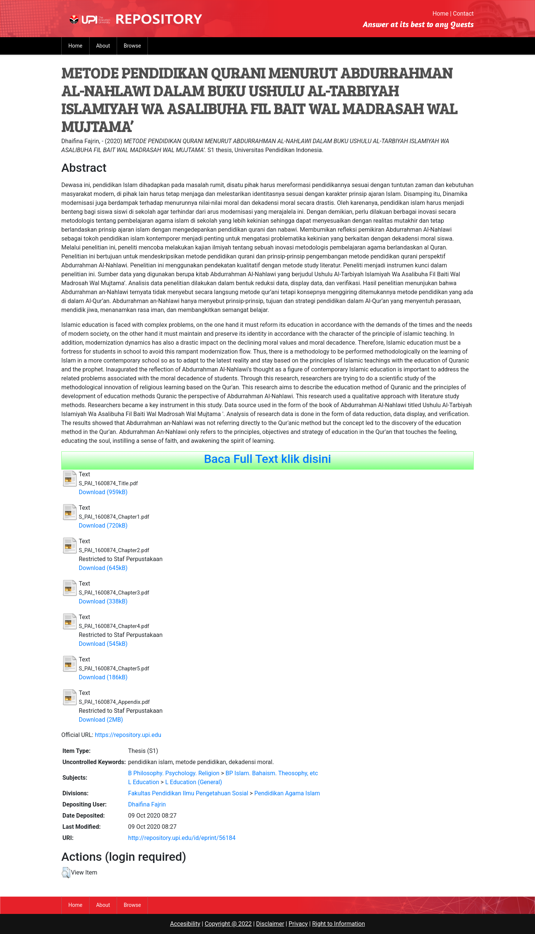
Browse (132, 46)
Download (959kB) (103, 492)
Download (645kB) (103, 567)
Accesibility (185, 923)
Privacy (298, 923)
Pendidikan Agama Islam (287, 793)
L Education (143, 782)
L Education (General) (193, 782)
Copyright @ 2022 (228, 923)
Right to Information (338, 923)
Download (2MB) (101, 719)
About (103, 46)
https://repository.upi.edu (128, 734)
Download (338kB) (103, 601)
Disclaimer (270, 923)
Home (440, 13)
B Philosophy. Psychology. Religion (174, 773)
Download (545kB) (103, 643)
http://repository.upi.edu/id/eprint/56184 (182, 837)
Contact (463, 13)
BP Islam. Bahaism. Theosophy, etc (272, 773)
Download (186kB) (103, 677)
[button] (66, 872)
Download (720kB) (103, 525)
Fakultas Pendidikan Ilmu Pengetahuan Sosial (188, 793)
